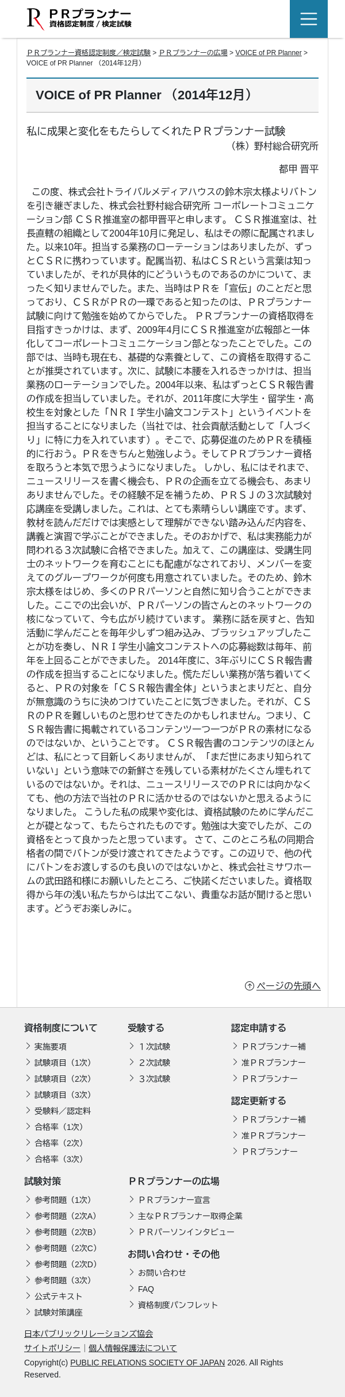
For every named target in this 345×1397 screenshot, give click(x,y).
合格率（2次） (60, 1143)
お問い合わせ (162, 1273)
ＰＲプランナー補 (273, 1046)
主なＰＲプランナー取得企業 (190, 1216)
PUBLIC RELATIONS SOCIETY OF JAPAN (147, 1362)
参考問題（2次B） (67, 1232)
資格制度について (61, 1028)
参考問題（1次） (64, 1200)
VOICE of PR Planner (268, 53)
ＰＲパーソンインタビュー (186, 1232)
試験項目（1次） (64, 1062)
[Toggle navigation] (309, 19)
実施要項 (50, 1046)
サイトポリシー (52, 1348)
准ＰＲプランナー (273, 1062)
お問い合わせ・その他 (174, 1254)
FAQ (146, 1289)
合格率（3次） (60, 1159)
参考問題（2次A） (67, 1216)
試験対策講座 (58, 1312)
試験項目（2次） (64, 1078)
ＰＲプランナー (269, 1078)
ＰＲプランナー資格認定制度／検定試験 (88, 53)
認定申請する (258, 1028)
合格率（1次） (60, 1127)
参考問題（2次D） (67, 1264)
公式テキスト (58, 1296)
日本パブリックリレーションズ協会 (88, 1333)
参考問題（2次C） (67, 1248)
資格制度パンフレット (178, 1305)
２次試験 (154, 1062)
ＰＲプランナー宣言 (174, 1200)
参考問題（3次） (64, 1280)
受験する (146, 1028)
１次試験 (154, 1046)
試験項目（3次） (64, 1095)
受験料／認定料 (62, 1111)
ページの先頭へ (288, 986)
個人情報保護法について (133, 1348)
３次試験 (154, 1078)
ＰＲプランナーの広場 (193, 53)
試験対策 (42, 1181)
